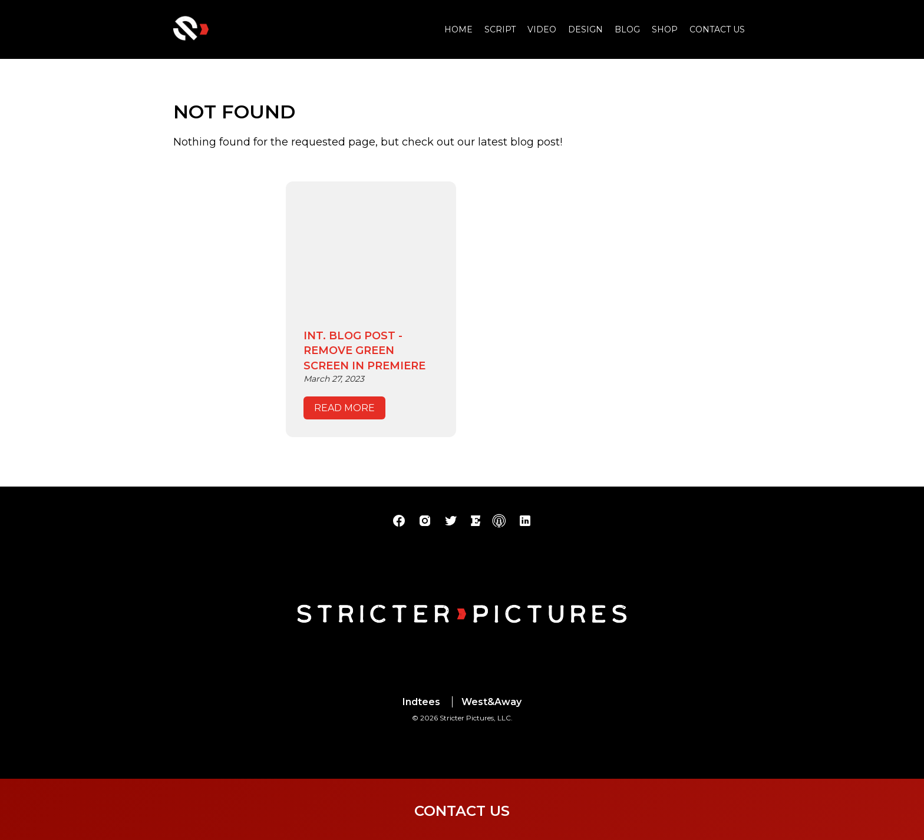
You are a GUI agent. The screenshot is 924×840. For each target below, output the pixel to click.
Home (458, 29)
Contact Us (717, 29)
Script (500, 29)
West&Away (491, 701)
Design (585, 29)
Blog (627, 29)
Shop (665, 29)
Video (541, 29)
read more (344, 408)
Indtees (421, 701)
